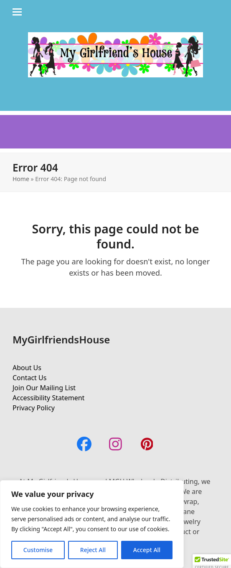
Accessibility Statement (48, 397)
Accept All (146, 550)
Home (21, 179)
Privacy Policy (34, 407)
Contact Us (29, 377)
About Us (27, 367)
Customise (38, 550)
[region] (92, 524)
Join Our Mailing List (44, 387)
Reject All (93, 550)
